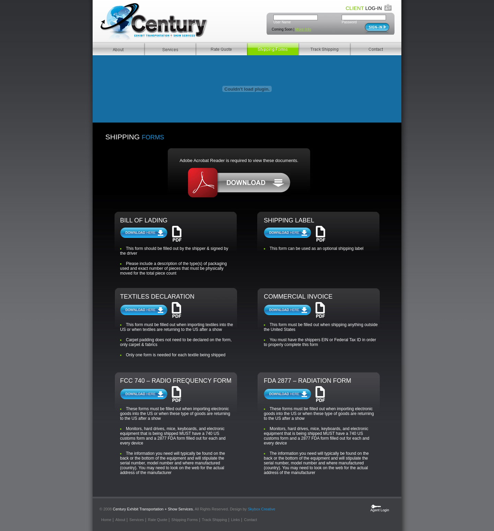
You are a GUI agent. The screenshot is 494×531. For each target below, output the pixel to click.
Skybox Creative (261, 509)
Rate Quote (221, 49)
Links (235, 520)
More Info (303, 29)
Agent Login (379, 508)
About (118, 49)
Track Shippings (324, 49)
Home (106, 520)
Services (170, 49)
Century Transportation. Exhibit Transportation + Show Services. (155, 21)
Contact (375, 49)
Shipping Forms (272, 49)
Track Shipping (214, 520)
